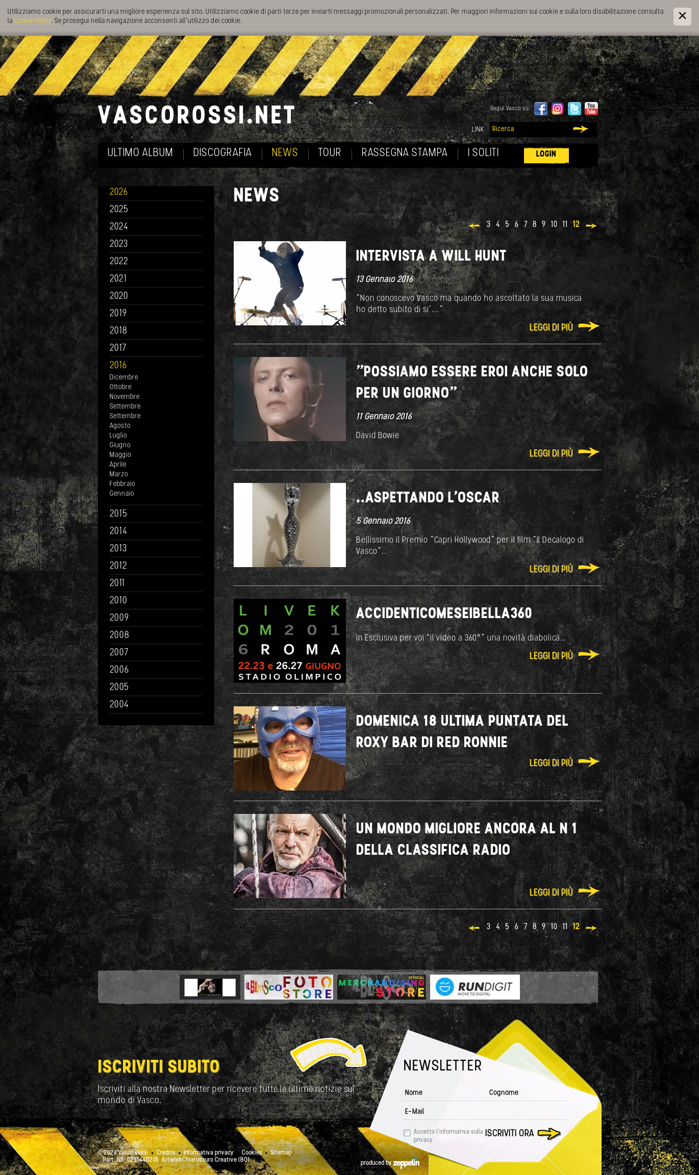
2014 (119, 532)
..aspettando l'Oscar (428, 498)
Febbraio (122, 484)
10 (554, 225)
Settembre (125, 407)
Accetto (448, 1136)
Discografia (222, 153)
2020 (119, 296)
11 (565, 225)
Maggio (120, 455)
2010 (119, 601)
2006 (119, 670)
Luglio (118, 436)
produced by (390, 1163)
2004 (119, 705)
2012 (119, 566)
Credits (166, 1153)
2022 (119, 262)
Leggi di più (551, 328)
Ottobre (121, 387)
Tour (330, 153)
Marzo (119, 474)
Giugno (120, 445)
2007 (119, 653)
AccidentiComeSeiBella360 (444, 614)
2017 (118, 348)
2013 (118, 549)
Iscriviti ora (509, 1134)
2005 (119, 688)
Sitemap (281, 1153)
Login (546, 154)
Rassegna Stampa (405, 153)
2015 (119, 514)
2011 (117, 584)
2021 (118, 279)
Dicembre (124, 377)
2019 (118, 314)
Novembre (125, 397)
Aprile (118, 465)
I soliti (483, 153)
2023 (119, 244)
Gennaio (122, 494)
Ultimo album (140, 153)
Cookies (252, 1153)
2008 (120, 636)
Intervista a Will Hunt (431, 257)
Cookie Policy (32, 21)
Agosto (120, 426)
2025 (119, 210)
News (285, 153)
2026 (119, 192)
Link (478, 130)
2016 (118, 366)
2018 (119, 331)
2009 (119, 618)
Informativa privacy (209, 1153)
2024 (119, 227)
